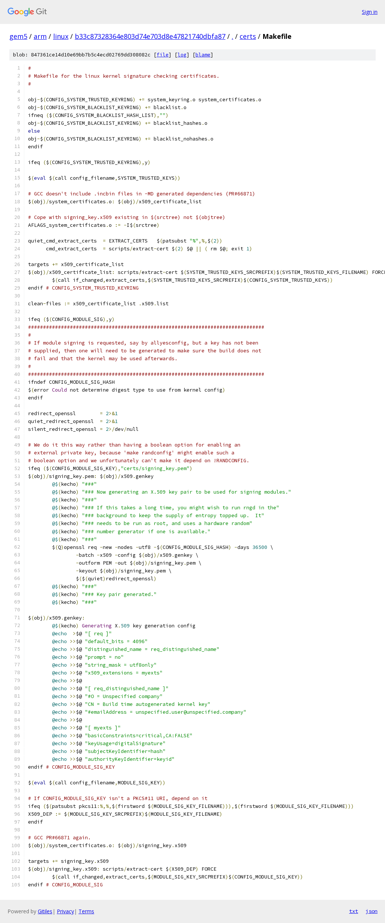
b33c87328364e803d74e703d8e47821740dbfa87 (150, 36)
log (182, 55)
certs (248, 36)
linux (60, 36)
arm (40, 36)
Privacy (65, 911)
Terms (86, 911)
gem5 (18, 36)
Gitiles (45, 911)
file (163, 55)
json (372, 911)
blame (202, 55)
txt (353, 911)
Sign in (370, 11)
